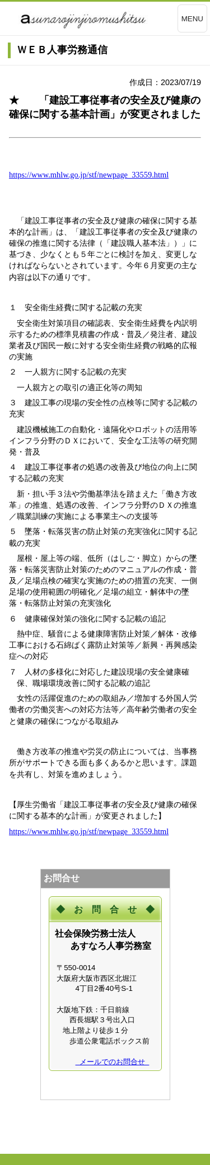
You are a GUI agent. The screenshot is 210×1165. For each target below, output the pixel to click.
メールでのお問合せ (113, 1062)
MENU (192, 19)
